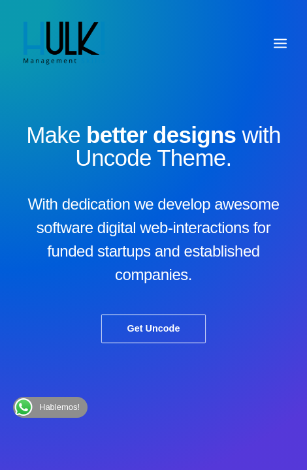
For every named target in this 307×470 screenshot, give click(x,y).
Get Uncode (153, 328)
